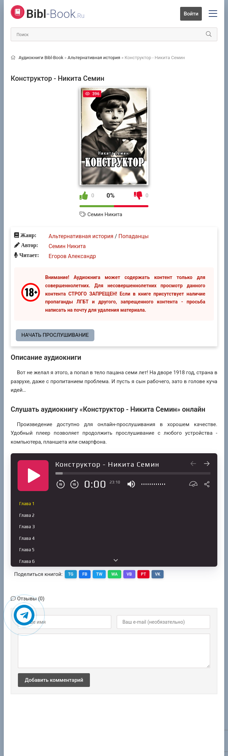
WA (114, 574)
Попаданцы (133, 236)
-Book (55, 14)
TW (99, 574)
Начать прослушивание (55, 335)
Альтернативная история (81, 236)
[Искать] (208, 34)
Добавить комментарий (54, 680)
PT (143, 574)
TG (70, 574)
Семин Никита (104, 214)
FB (84, 574)
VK (157, 574)
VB (129, 574)
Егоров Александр (72, 256)
